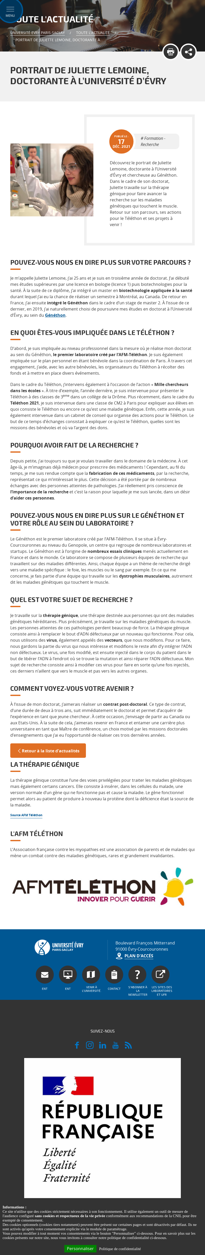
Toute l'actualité (93, 32)
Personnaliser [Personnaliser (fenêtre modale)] (80, 1248)
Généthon (55, 315)
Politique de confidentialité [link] (120, 1249)
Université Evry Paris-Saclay (37, 32)
